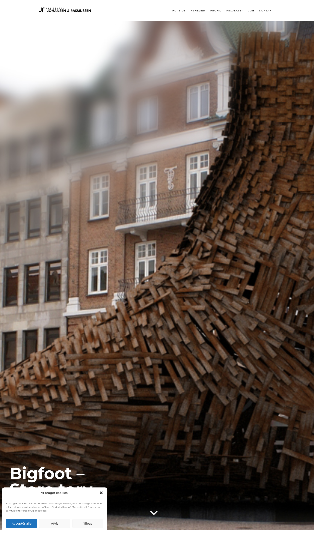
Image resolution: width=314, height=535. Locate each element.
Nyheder (197, 10)
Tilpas (87, 523)
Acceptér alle (21, 523)
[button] (101, 493)
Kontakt (266, 10)
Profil (215, 10)
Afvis (54, 523)
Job (251, 10)
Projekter (235, 10)
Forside (179, 10)
